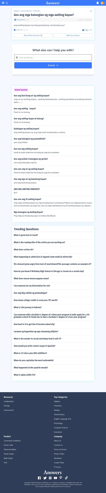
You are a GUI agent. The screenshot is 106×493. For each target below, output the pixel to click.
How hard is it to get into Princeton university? (34, 324)
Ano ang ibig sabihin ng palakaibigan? (30, 293)
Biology (57, 410)
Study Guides (9, 454)
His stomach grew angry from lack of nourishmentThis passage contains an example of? (52, 264)
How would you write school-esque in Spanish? (34, 346)
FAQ (5, 463)
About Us (57, 441)
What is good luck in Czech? (26, 235)
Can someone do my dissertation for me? (32, 285)
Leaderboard (8, 401)
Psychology (58, 423)
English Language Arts (62, 419)
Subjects (16, 11)
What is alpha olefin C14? (24, 375)
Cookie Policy (59, 463)
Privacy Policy (59, 454)
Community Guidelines (12, 441)
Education (37, 11)
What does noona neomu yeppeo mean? (31, 278)
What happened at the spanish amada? (31, 367)
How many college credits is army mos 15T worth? (36, 300)
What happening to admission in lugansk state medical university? (43, 257)
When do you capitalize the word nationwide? (34, 360)
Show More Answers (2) (33, 35)
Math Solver (8, 458)
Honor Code (8, 445)
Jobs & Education (26, 11)
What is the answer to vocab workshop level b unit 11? (37, 338)
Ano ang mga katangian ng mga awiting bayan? (44, 15)
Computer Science (61, 428)
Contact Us (58, 445)
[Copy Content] (85, 30)
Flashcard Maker (10, 449)
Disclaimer (58, 458)
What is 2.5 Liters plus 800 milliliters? (30, 353)
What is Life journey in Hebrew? (28, 307)
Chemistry (58, 406)
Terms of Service (60, 449)
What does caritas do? (23, 249)
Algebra (57, 401)
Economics (58, 432)
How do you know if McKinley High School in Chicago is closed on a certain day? (49, 271)
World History (59, 414)
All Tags (7, 406)
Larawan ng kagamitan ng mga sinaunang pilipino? (36, 331)
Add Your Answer (73, 35)
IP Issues (57, 467)
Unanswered (8, 410)
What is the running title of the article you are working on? (39, 242)
